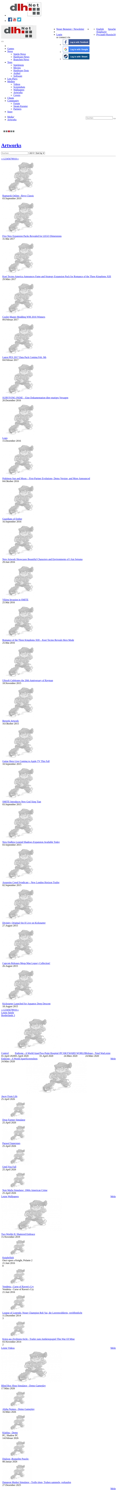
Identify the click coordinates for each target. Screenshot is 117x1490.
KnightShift (8, 1257)
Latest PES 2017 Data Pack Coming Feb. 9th (24, 357)
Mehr (113, 1058)
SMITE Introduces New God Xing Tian (21, 801)
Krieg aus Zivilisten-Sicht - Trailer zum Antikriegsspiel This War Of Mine (38, 1339)
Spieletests (18, 65)
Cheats (10, 98)
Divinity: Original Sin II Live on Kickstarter (24, 923)
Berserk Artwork (10, 721)
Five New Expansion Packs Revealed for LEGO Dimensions (32, 236)
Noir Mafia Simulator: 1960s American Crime (25, 1190)
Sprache (112, 29)
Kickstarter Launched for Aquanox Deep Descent (26, 1003)
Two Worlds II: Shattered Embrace (18, 1234)
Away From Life (9, 1096)
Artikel (16, 73)
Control (5, 1053)
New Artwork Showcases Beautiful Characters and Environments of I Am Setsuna (42, 559)
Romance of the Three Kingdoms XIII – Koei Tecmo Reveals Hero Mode (38, 640)
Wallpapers (18, 89)
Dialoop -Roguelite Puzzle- (15, 1459)
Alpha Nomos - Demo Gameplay (18, 1409)
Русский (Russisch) (106, 34)
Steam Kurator (20, 106)
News (10, 51)
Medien (11, 81)
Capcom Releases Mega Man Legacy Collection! (26, 963)
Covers (16, 95)
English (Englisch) (101, 30)
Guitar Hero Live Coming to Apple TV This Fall (26, 761)
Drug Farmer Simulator (13, 1119)
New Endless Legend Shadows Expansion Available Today (31, 842)
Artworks (18, 92)
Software (17, 76)
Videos (16, 84)
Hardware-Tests (21, 70)
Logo (5, 438)
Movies (17, 67)
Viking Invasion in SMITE (15, 599)
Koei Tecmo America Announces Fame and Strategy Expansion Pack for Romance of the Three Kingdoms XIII (56, 276)
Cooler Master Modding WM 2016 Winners (23, 317)
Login (59, 34)
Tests (9, 62)
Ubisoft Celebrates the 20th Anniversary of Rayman (27, 680)
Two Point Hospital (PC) (52, 1053)
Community (13, 100)
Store (9, 111)
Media (10, 117)
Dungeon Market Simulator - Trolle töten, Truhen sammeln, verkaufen (36, 1482)
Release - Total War (94, 1053)
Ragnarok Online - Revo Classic (18, 195)
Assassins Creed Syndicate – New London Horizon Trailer (31, 882)
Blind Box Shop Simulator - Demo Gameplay (23, 1385)
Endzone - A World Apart (27, 1053)
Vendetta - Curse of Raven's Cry (18, 1286)
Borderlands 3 (8, 1015)
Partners (17, 109)
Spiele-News (19, 54)
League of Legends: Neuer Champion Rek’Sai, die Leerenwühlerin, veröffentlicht (42, 1312)
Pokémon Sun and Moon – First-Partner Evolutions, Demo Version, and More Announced (46, 478)
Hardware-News (21, 56)
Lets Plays (12, 78)
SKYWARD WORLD (74, 1053)
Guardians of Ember (12, 519)
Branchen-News (21, 59)
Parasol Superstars (11, 1143)
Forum (16, 103)
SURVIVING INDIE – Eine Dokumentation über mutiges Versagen (35, 397)
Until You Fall (9, 1166)
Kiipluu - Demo (10, 1432)
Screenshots (19, 87)
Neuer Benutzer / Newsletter (70, 29)
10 (15, 158)
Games (10, 48)
